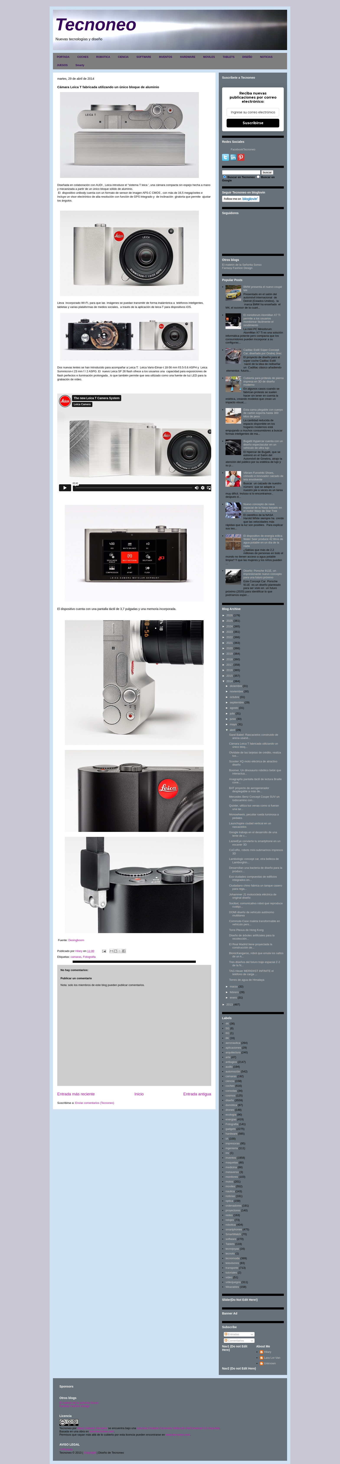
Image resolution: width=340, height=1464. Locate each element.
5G (227, 1028)
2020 (229, 648)
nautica (230, 1191)
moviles (230, 1186)
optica (229, 1200)
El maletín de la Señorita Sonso (242, 264)
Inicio (139, 1094)
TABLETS (228, 57)
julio (232, 713)
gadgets (230, 1129)
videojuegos (233, 1282)
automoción (233, 1071)
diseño (230, 1100)
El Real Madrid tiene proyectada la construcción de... (250, 946)
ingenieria (232, 1148)
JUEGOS (62, 65)
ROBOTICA (103, 57)
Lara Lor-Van (272, 1357)
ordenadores (233, 1205)
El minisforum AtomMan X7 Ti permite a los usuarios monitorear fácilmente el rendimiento (261, 320)
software (231, 1239)
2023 (229, 631)
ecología (231, 1114)
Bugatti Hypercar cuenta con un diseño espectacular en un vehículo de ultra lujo (263, 444)
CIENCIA (123, 57)
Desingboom (76, 940)
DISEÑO (247, 57)
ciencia (230, 1081)
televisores (232, 1263)
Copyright (90, 1452)
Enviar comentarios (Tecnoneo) (94, 1103)
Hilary (267, 1351)
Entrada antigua (197, 1094)
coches (230, 1085)
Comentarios (234, 1340)
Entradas (232, 1334)
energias (231, 1119)
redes (229, 1215)
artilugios (231, 1062)
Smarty (79, 65)
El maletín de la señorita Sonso (78, 1402)
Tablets (230, 1244)
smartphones (234, 1229)
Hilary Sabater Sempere (92, 1428)
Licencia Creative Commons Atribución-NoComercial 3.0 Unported (178, 1428)
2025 (229, 620)
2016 (229, 670)
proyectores (233, 1210)
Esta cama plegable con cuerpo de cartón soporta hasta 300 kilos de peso (263, 413)
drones (230, 1109)
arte (228, 1057)
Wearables (232, 1286)
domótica (231, 1105)
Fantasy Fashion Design (237, 268)
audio (229, 1066)
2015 (229, 675)
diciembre (236, 686)
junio (233, 719)
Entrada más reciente (76, 1094)
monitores (232, 1176)
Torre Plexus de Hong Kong (246, 930)
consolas (231, 1090)
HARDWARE (187, 57)
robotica (230, 1224)
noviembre (236, 691)
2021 (229, 642)
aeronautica (233, 1042)
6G (227, 1033)
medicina (231, 1167)
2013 (229, 1004)
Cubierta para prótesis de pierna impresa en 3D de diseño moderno (263, 381)
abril (232, 730)
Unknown (270, 1363)
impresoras (232, 1143)
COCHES (82, 57)
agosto (234, 707)
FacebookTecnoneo (243, 149)
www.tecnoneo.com (102, 1431)
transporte (232, 1267)
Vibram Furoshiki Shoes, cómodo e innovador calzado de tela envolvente (263, 476)
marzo (234, 986)
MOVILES (209, 57)
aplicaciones (233, 1047)
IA (227, 1138)
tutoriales (231, 1272)
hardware (231, 1133)
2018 (229, 659)
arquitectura (233, 1052)
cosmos (230, 1095)
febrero (234, 992)
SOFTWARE (143, 57)
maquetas (232, 1162)
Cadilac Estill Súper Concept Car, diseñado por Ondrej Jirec (262, 351)
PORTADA (63, 57)
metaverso (232, 1172)
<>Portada (66, 1449)
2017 (229, 664)
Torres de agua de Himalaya (246, 979)
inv (227, 1153)
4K (227, 1023)
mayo (233, 724)
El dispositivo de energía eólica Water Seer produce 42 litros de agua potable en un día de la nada (263, 541)
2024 (229, 626)
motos (229, 1181)
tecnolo (230, 1253)
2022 (229, 637)
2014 (229, 681)
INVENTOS (165, 57)
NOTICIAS (266, 57)
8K (227, 1038)
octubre (234, 697)
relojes (230, 1220)
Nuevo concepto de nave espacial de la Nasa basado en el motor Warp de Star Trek (262, 507)
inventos (231, 1157)
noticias (230, 1196)
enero (233, 997)
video (229, 1277)
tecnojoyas (232, 1248)
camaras (75, 956)
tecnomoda (232, 1258)
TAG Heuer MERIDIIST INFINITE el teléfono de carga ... (251, 972)
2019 (229, 653)
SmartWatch (233, 1234)
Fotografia (89, 956)
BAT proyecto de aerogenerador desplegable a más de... (249, 789)
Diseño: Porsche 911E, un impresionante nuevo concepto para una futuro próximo (262, 574)
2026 (229, 615)
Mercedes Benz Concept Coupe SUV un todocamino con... (254, 798)
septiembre (237, 702)
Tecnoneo (95, 24)
